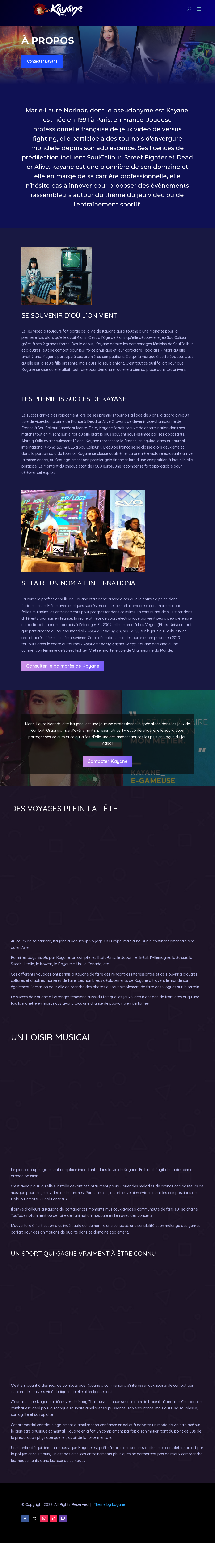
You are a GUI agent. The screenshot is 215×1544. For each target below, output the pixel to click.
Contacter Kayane (44, 61)
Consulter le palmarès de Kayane (62, 667)
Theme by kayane (109, 1505)
